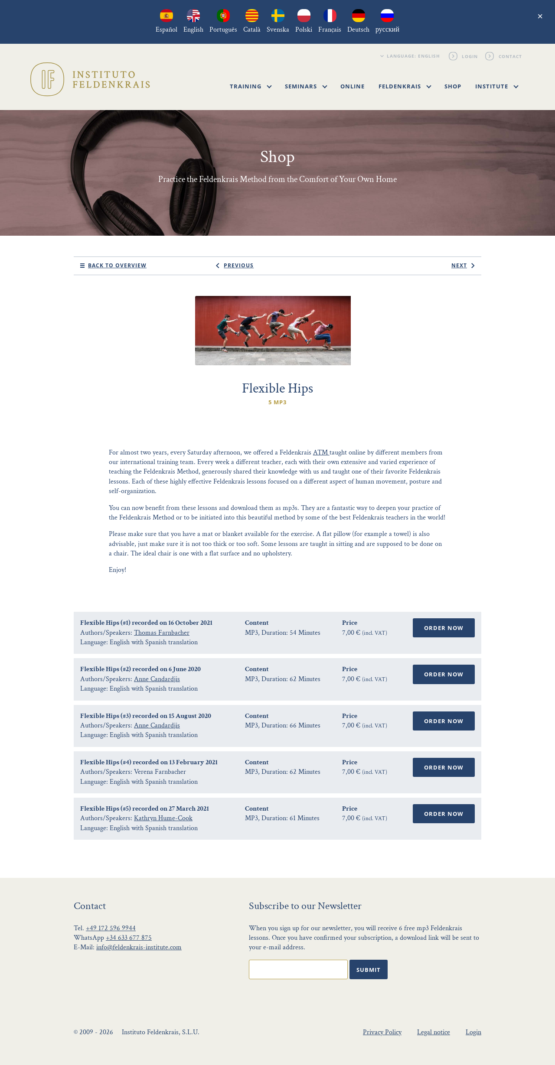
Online (352, 86)
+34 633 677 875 (129, 937)
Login (470, 56)
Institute (497, 86)
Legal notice (433, 1032)
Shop (452, 86)
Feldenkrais (405, 86)
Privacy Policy (382, 1032)
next (459, 265)
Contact (510, 56)
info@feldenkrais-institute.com (139, 947)
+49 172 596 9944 (111, 928)
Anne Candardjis (157, 679)
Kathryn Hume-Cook (163, 818)
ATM (321, 452)
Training (251, 86)
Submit (368, 970)
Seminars (306, 86)
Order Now (444, 628)
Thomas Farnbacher (161, 632)
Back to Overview (117, 265)
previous (239, 265)
